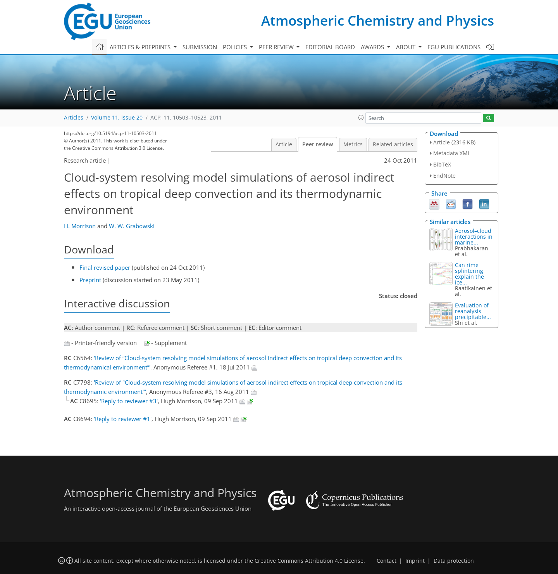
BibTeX (442, 164)
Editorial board (330, 47)
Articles (73, 117)
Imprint (415, 560)
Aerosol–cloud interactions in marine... (474, 236)
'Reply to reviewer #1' (123, 419)
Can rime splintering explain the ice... (469, 273)
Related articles (393, 144)
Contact (386, 560)
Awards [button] (373, 47)
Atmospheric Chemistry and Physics (377, 20)
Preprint (90, 280)
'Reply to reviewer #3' (129, 401)
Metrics (353, 144)
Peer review (317, 144)
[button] (361, 117)
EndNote (444, 175)
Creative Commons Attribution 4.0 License (309, 560)
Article (284, 144)
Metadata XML (451, 153)
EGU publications (453, 47)
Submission (200, 47)
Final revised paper (104, 267)
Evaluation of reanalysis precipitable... (473, 311)
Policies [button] (235, 47)
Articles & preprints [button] (141, 47)
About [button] (406, 47)
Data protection (454, 560)
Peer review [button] (277, 47)
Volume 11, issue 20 (117, 117)
